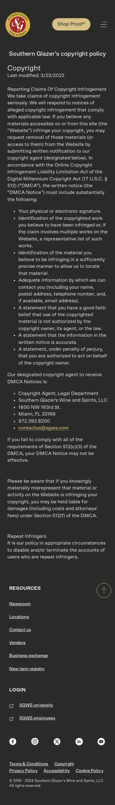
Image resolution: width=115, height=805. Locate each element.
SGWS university (36, 705)
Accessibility (57, 771)
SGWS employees (37, 718)
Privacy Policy (23, 771)
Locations (19, 617)
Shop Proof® (71, 24)
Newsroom (20, 604)
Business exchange (28, 656)
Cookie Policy (89, 771)
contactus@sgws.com (43, 427)
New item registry (26, 669)
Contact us (20, 630)
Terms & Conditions (28, 764)
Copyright (64, 764)
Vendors (17, 643)
